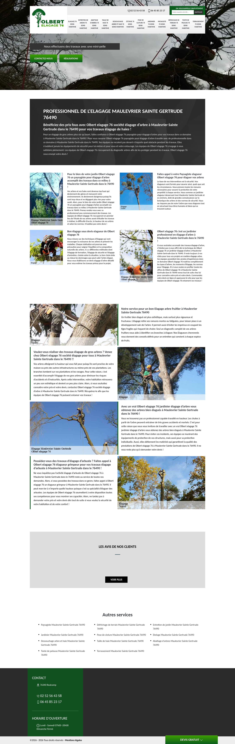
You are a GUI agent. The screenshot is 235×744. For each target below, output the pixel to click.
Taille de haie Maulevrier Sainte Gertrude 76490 (120, 641)
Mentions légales (73, 740)
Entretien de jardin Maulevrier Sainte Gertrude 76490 (175, 626)
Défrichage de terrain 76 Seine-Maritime (173, 24)
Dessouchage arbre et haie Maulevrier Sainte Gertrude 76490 (63, 643)
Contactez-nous (43, 58)
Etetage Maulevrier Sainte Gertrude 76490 (173, 634)
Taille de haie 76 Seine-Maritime (105, 24)
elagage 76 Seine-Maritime (72, 24)
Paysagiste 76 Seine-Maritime (162, 24)
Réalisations (71, 58)
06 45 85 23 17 (156, 10)
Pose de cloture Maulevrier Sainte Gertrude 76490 (121, 634)
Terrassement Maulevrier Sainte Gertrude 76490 (120, 651)
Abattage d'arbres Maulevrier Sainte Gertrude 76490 (175, 643)
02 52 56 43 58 (136, 10)
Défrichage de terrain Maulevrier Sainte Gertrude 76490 (121, 626)
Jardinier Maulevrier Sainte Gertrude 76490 (62, 634)
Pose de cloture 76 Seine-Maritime (141, 24)
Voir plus (116, 579)
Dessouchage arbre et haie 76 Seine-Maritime (118, 24)
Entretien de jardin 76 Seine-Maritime (83, 24)
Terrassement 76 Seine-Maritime (198, 24)
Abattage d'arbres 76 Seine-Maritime (94, 24)
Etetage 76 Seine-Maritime (130, 24)
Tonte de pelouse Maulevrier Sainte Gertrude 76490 (63, 653)
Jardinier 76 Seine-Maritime (151, 24)
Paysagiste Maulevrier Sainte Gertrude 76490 (63, 624)
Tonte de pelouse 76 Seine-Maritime (186, 24)
